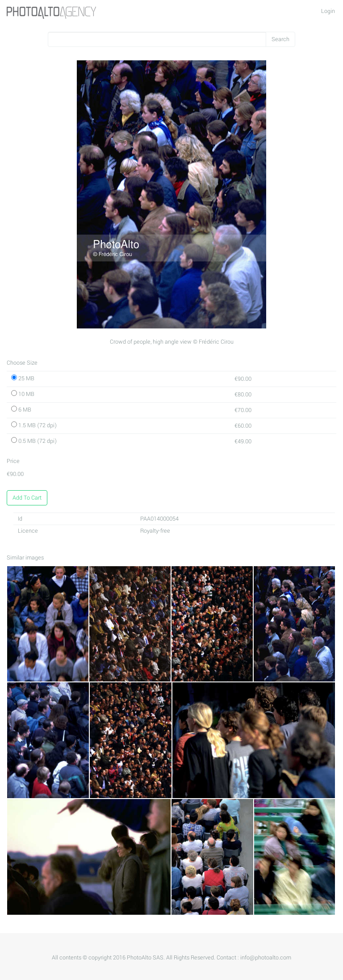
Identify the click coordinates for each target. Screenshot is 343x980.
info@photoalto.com (265, 958)
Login (328, 11)
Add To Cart (27, 498)
